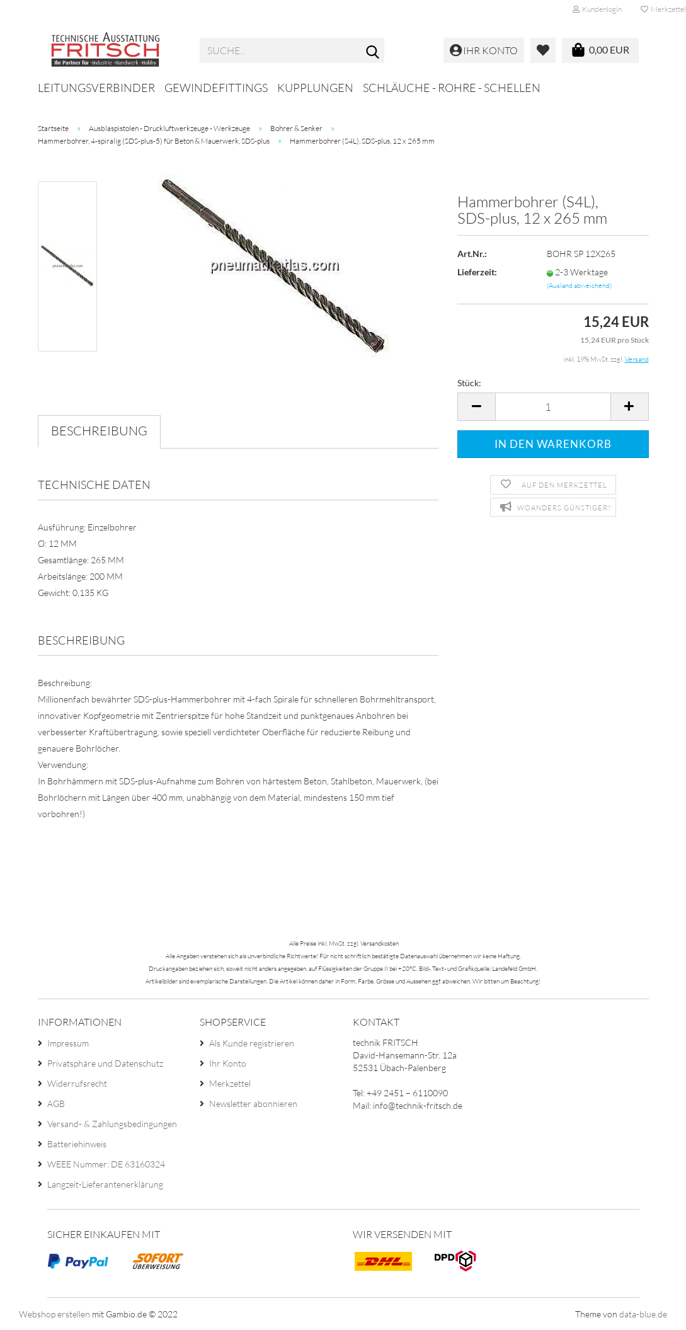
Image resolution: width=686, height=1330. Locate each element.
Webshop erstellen (54, 1314)
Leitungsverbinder (96, 88)
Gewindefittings (216, 88)
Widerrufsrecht (77, 1083)
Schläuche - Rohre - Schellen (451, 88)
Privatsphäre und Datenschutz (105, 1063)
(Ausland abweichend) (579, 285)
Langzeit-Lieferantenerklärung (105, 1184)
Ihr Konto (227, 1063)
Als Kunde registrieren (251, 1043)
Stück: (469, 382)
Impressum (68, 1043)
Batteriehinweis (76, 1143)
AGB (56, 1103)
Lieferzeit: (477, 272)
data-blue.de (643, 1314)
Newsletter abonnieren (253, 1103)
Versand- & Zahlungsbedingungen (112, 1123)
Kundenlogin (597, 9)
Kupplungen (315, 88)
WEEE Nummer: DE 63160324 (106, 1164)
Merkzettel (230, 1083)
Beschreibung (99, 431)
